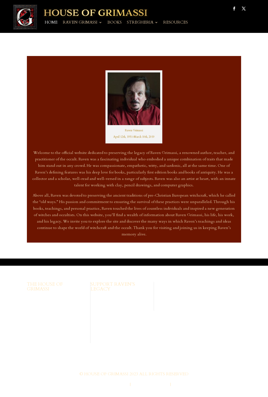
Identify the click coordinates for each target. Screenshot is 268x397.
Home (51, 23)
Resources (175, 23)
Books (114, 23)
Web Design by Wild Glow (96, 385)
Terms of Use (187, 385)
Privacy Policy (150, 385)
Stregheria (140, 23)
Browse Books (102, 297)
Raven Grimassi (80, 23)
